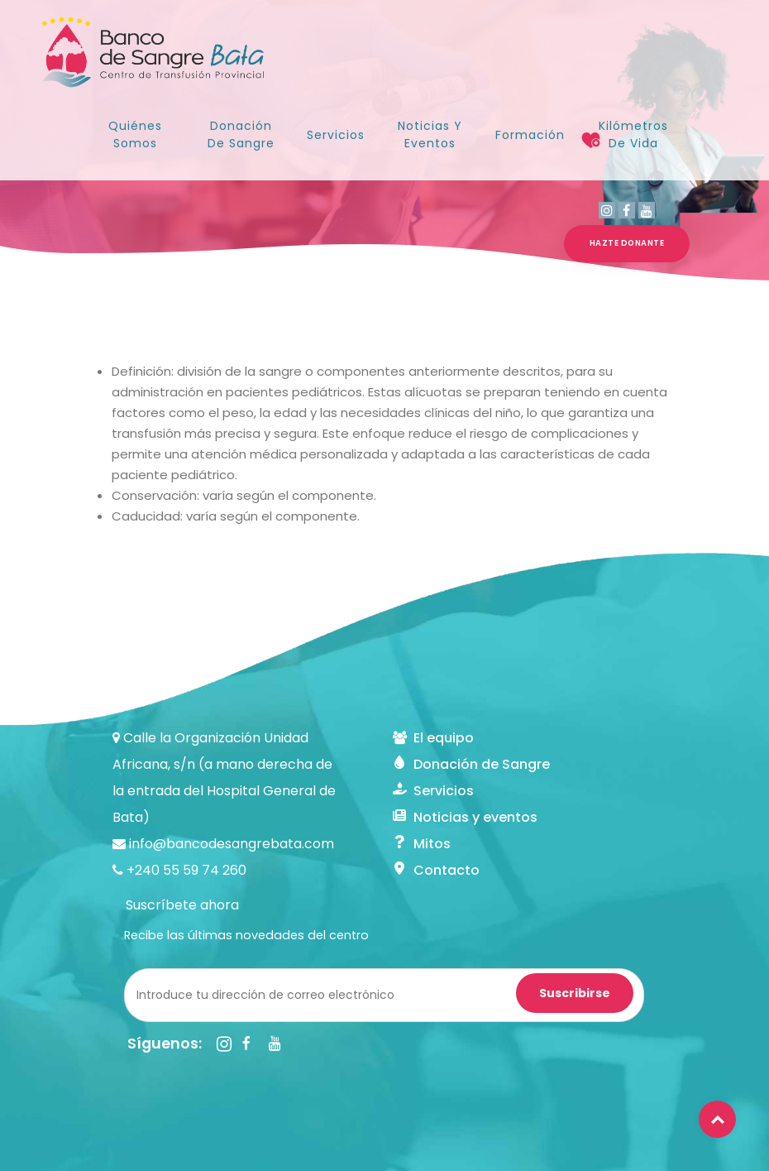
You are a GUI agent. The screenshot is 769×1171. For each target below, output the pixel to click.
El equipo (433, 737)
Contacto (436, 870)
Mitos (422, 843)
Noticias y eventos (465, 817)
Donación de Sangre (471, 764)
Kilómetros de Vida (633, 134)
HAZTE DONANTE (627, 243)
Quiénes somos (135, 134)
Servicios (336, 135)
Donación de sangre (241, 134)
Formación (530, 135)
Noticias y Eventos (430, 134)
